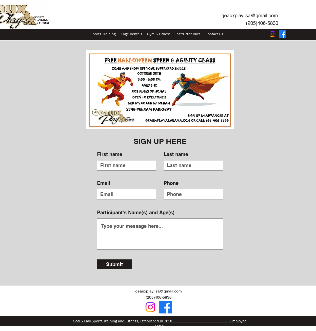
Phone (171, 183)
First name (109, 154)
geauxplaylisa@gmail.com (158, 291)
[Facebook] (282, 34)
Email (103, 183)
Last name (176, 154)
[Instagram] (272, 34)
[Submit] (114, 264)
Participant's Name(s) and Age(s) (136, 212)
